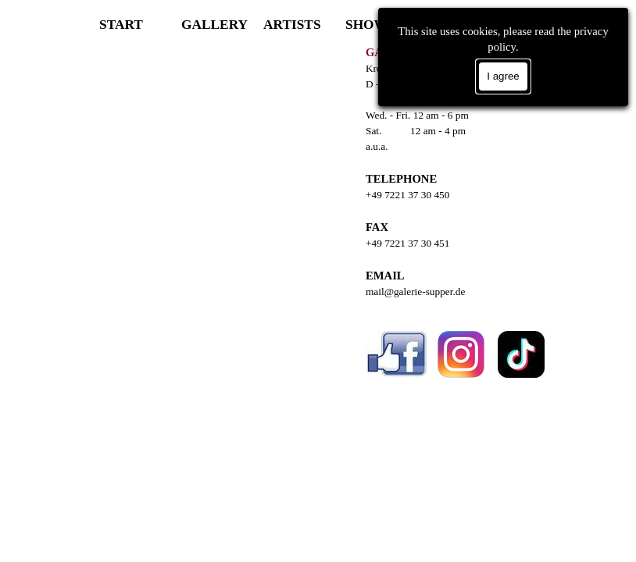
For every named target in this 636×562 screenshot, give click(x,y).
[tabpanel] (478, 235)
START (121, 24)
